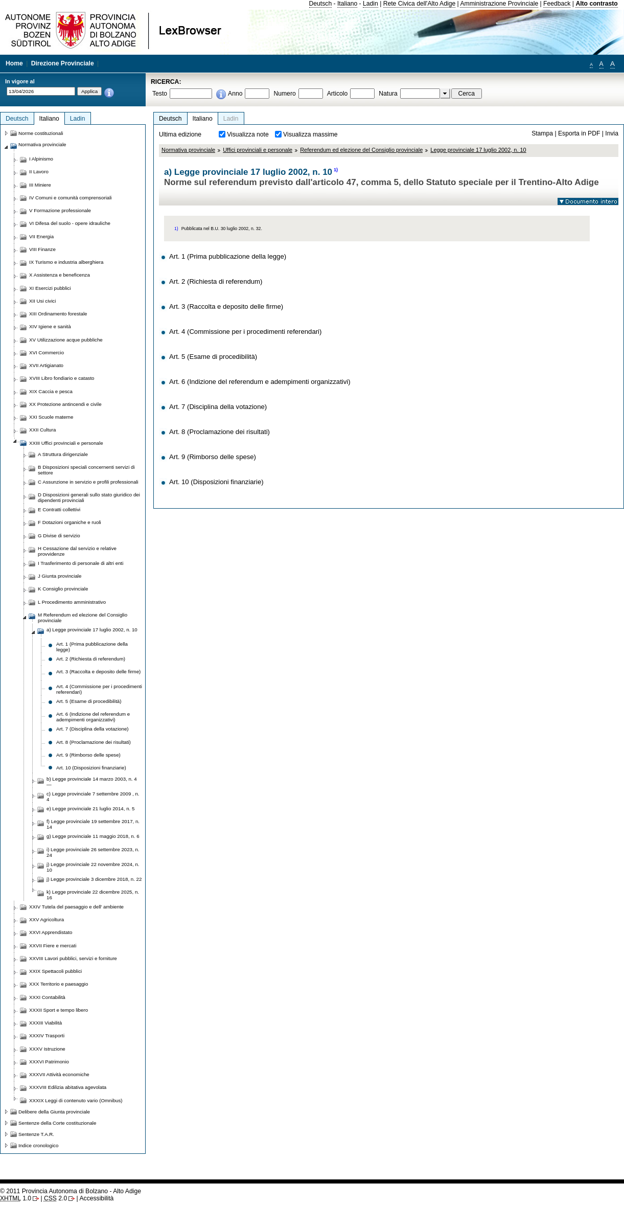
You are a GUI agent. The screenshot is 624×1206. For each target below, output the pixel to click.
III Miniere (40, 185)
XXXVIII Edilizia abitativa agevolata (67, 1087)
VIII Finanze (42, 249)
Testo (159, 93)
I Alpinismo (41, 159)
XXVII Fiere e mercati (52, 945)
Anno (235, 93)
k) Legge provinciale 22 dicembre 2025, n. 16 (93, 894)
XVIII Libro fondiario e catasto (62, 378)
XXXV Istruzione (47, 1049)
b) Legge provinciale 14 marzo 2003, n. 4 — (92, 781)
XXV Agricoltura (46, 919)
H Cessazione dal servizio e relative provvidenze (77, 551)
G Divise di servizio (59, 535)
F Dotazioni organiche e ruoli (69, 522)
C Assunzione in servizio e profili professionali (88, 482)
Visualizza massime (310, 134)
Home (14, 63)
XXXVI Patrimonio (49, 1061)
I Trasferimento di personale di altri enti (80, 563)
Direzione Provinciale (62, 63)
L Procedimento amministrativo (72, 602)
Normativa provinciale (188, 150)
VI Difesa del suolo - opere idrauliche (69, 223)
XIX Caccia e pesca (51, 391)
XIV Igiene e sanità (50, 326)
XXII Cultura (42, 430)
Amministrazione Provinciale (499, 3)
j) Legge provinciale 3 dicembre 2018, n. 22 (94, 879)
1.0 (15, 1198)
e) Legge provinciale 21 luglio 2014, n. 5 (90, 808)
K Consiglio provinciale (63, 588)
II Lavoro (39, 171)
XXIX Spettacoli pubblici (55, 971)
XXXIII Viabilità (45, 1023)
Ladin (370, 3)
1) (336, 169)
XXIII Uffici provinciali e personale (66, 443)
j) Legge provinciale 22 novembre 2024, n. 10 (93, 867)
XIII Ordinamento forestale (58, 313)
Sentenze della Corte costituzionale (57, 1123)
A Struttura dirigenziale (63, 454)
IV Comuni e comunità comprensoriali (70, 197)
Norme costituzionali (40, 133)
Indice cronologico (38, 1145)
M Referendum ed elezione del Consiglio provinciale (82, 617)
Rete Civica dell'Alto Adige (419, 3)
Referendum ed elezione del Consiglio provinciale (361, 150)
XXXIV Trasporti (46, 1035)
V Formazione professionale (60, 210)
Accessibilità (96, 1198)
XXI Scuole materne (51, 417)
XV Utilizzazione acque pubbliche (66, 340)
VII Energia (41, 236)
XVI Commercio (46, 352)
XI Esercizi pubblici (50, 288)
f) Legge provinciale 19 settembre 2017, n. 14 (93, 824)
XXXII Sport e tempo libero (58, 1010)
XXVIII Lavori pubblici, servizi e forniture (73, 958)
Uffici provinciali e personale (257, 150)
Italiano (347, 3)
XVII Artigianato (46, 365)
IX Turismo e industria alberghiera (66, 262)
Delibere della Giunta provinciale (54, 1111)
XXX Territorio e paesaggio (58, 984)
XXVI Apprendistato (50, 932)
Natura (388, 93)
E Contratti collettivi (59, 509)
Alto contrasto (596, 3)
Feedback (556, 3)
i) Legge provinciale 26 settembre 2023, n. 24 (93, 852)
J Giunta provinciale (59, 576)
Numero (284, 93)
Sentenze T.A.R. (36, 1134)
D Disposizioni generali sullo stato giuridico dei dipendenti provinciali (89, 497)
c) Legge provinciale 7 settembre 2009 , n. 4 (93, 796)
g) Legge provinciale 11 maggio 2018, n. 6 (93, 836)
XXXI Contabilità (47, 997)
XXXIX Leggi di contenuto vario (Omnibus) (76, 1100)
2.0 (55, 1198)
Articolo (337, 93)
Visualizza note (248, 134)
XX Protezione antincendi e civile (65, 404)
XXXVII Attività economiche (59, 1074)
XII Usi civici (42, 301)
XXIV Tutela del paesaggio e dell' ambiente (76, 906)
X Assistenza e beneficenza (59, 275)
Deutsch (320, 3)
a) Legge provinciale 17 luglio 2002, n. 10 (92, 629)
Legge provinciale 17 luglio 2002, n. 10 (478, 150)
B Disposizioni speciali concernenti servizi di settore (86, 469)
